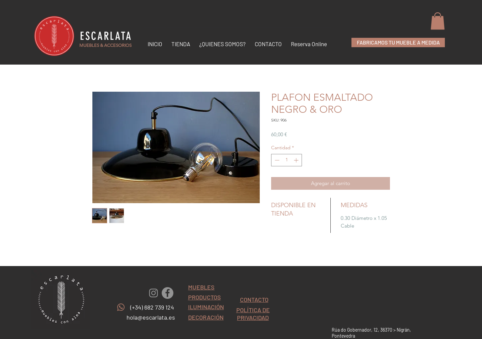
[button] (437, 20)
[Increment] (297, 160)
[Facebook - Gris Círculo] (167, 293)
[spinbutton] (286, 160)
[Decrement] (276, 160)
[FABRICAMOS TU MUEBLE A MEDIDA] (398, 42)
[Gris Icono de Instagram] (153, 293)
